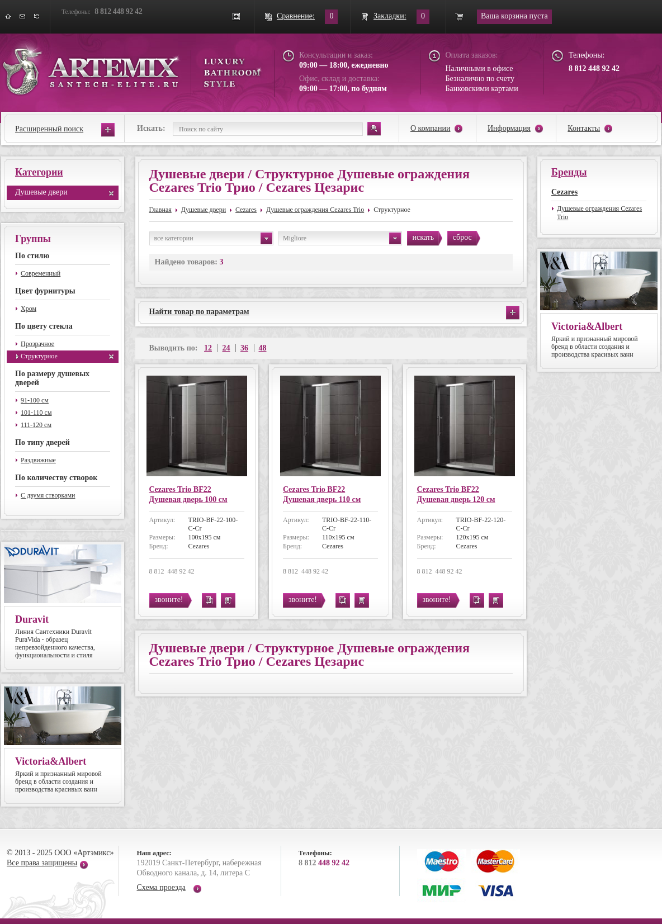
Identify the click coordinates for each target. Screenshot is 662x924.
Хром (28, 308)
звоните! (169, 599)
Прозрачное (37, 344)
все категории (213, 238)
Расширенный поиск (49, 129)
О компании (430, 128)
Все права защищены (42, 863)
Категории (39, 172)
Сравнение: (296, 16)
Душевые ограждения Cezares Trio (315, 210)
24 (226, 348)
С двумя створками (48, 495)
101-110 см (36, 412)
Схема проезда (161, 887)
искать (423, 237)
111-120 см (36, 425)
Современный (40, 273)
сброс (462, 237)
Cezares (246, 210)
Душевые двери (41, 192)
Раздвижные (38, 460)
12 (208, 348)
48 (263, 348)
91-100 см (35, 400)
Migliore (342, 238)
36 (244, 348)
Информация (509, 128)
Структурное (39, 356)
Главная (160, 210)
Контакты (584, 128)
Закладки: (389, 16)
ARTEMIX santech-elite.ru (132, 68)
